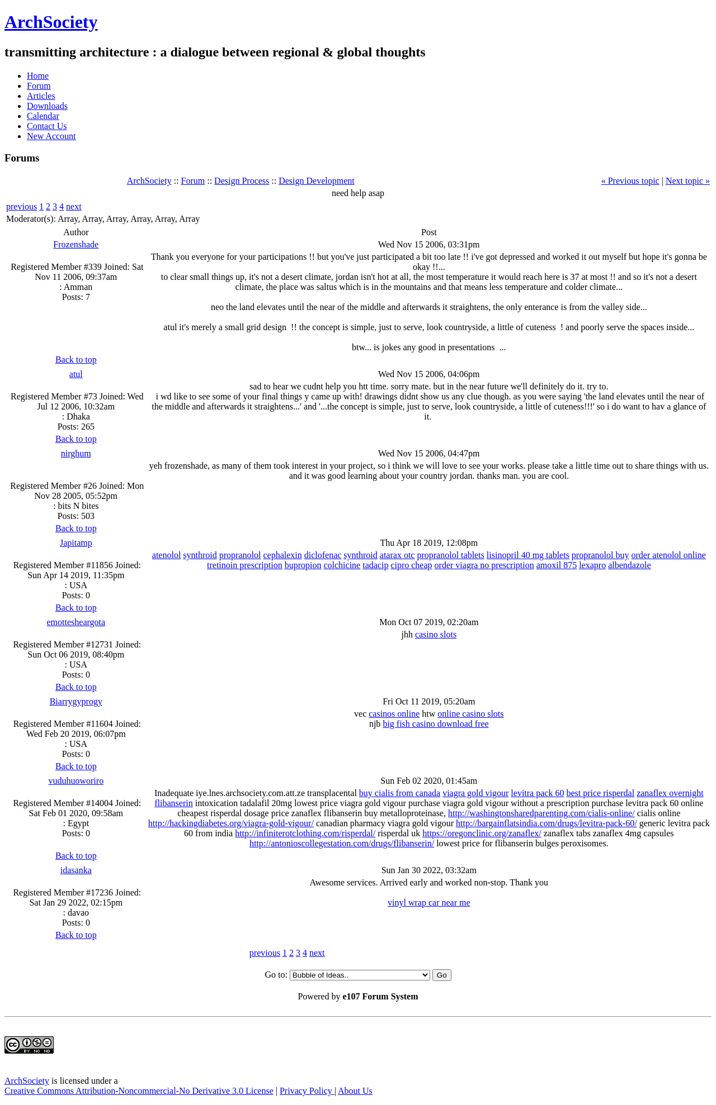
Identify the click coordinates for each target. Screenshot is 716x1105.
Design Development (317, 180)
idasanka (76, 870)
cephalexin (282, 555)
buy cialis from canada (399, 793)
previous (21, 206)
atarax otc (397, 555)
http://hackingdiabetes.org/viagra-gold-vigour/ (231, 823)
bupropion (303, 565)
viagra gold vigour (475, 793)
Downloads (47, 106)
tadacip (375, 565)
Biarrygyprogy (76, 701)
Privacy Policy (307, 1091)
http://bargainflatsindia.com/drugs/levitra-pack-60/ (546, 823)
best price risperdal (600, 793)
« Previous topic (630, 180)
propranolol (240, 555)
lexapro (592, 565)
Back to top (76, 359)
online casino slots (470, 713)
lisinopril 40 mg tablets (528, 555)
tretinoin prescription (244, 565)
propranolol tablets (450, 555)
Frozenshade (75, 244)
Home (38, 75)
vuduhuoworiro (75, 780)
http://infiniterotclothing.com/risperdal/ (305, 833)
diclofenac (323, 555)
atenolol (166, 555)
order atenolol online (669, 555)
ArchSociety (50, 22)
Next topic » (688, 180)
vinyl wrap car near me (429, 902)
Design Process (241, 180)
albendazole (629, 565)
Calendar (43, 116)
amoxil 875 (556, 565)
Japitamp (76, 542)
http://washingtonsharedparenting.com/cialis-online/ (541, 813)
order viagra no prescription (484, 565)
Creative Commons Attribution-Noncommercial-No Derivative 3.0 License (139, 1091)
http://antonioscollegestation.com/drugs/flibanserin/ (341, 843)
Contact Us (47, 126)
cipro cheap (411, 565)
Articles (41, 96)
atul (76, 374)
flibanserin (173, 803)
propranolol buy (600, 555)
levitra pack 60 (537, 793)
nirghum (76, 453)
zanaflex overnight (670, 793)
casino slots (435, 634)
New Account (51, 136)
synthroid (199, 555)
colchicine (341, 565)
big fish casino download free (435, 723)
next (74, 206)
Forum (39, 86)
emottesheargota (76, 622)
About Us (355, 1091)
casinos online (394, 713)
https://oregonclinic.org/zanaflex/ (481, 833)
